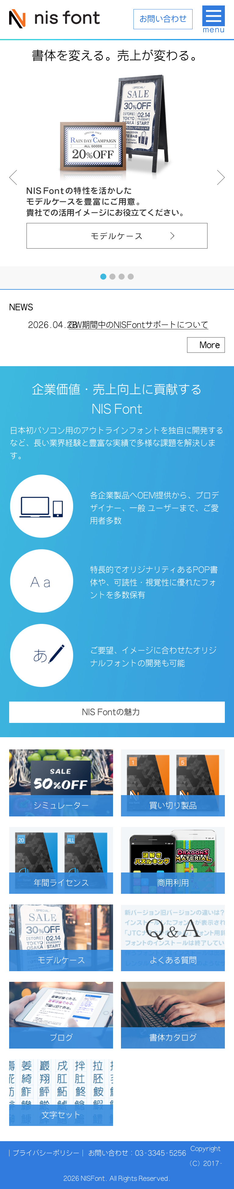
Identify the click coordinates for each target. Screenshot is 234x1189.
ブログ (76, 1038)
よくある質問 (182, 960)
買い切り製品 (182, 806)
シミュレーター (69, 806)
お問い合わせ (163, 19)
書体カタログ (182, 1038)
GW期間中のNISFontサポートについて (138, 327)
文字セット (72, 1115)
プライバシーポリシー (46, 1153)
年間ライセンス (69, 883)
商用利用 (186, 883)
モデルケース (70, 960)
